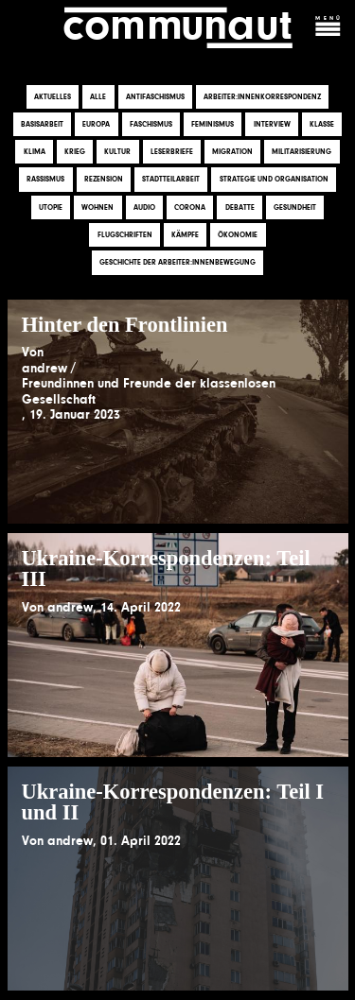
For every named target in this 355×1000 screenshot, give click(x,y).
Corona (189, 207)
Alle (98, 97)
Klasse (322, 124)
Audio (144, 207)
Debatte (240, 207)
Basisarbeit (42, 124)
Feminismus (212, 124)
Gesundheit (295, 207)
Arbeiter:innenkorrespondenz (262, 97)
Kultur (117, 151)
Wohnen (97, 207)
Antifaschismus (155, 97)
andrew (44, 368)
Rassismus (45, 180)
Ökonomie (237, 235)
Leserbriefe (172, 151)
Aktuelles (52, 97)
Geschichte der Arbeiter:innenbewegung (177, 262)
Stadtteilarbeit (171, 180)
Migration (232, 151)
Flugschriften (125, 235)
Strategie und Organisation (274, 180)
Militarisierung (301, 151)
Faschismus (151, 124)
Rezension (103, 180)
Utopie (50, 207)
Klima (34, 151)
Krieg (74, 151)
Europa (96, 124)
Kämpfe (185, 235)
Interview (272, 124)
